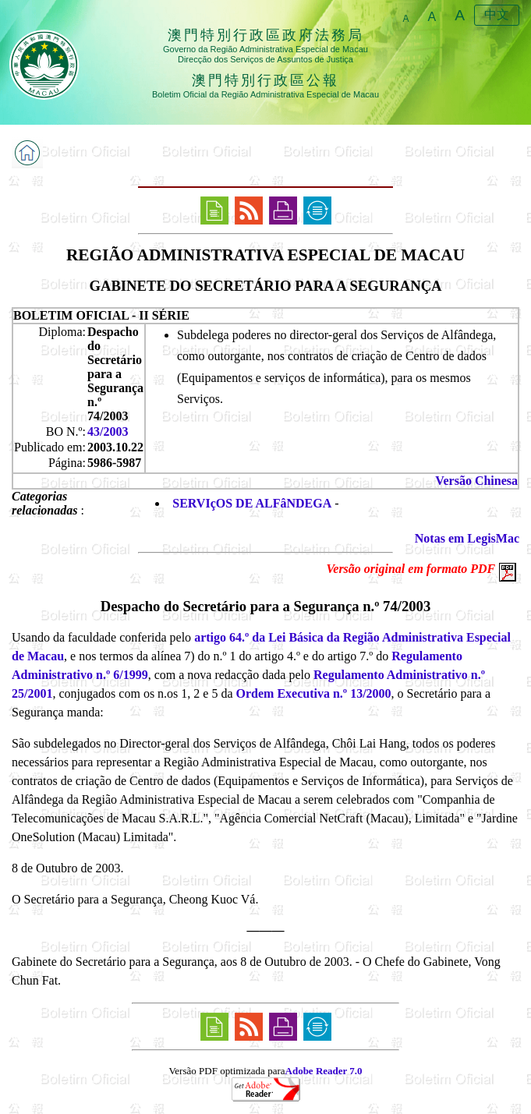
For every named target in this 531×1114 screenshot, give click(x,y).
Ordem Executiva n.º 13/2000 (313, 693)
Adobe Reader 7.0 (324, 1071)
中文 (496, 14)
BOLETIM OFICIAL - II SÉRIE (101, 315)
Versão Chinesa (476, 480)
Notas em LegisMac (467, 538)
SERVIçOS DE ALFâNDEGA (251, 503)
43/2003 (107, 431)
